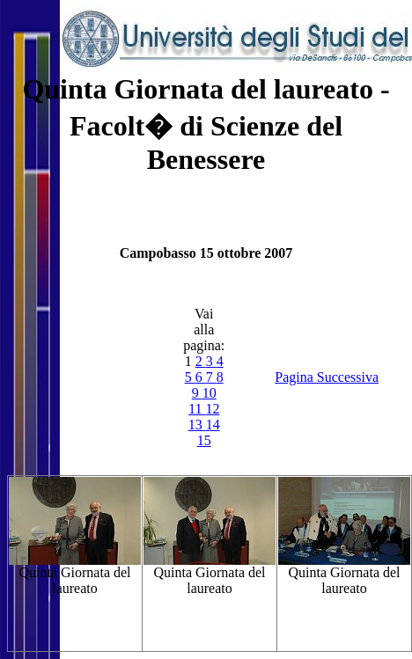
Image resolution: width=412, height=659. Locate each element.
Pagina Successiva (327, 377)
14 (213, 424)
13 (197, 424)
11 (196, 408)
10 (209, 392)
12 (212, 408)
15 (204, 440)
